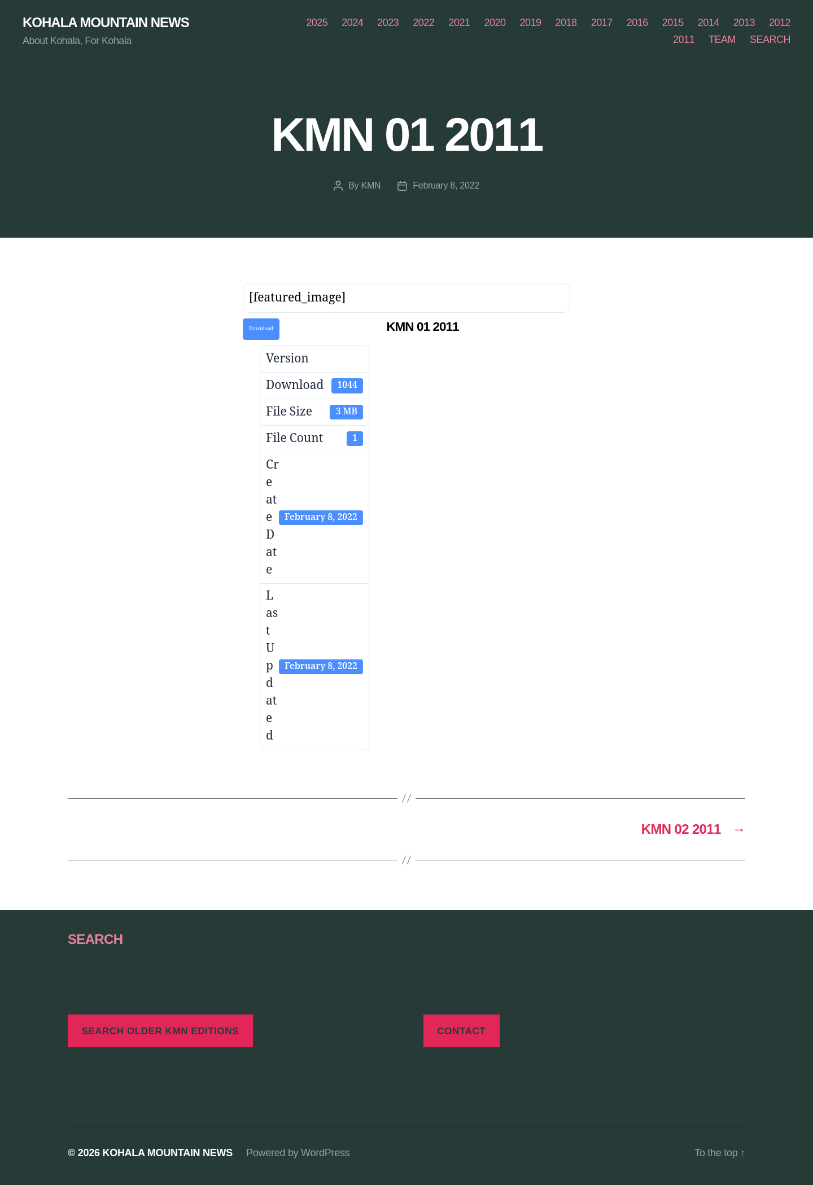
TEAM (722, 39)
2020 (494, 22)
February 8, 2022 (446, 185)
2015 (673, 22)
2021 (459, 22)
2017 (602, 22)
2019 (530, 22)
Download (261, 329)
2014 (708, 22)
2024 (352, 22)
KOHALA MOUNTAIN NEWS (106, 22)
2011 (683, 39)
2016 (637, 22)
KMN (371, 185)
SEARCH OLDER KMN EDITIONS (160, 1031)
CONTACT (461, 1031)
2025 (316, 22)
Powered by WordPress (297, 1152)
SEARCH (770, 39)
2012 (779, 22)
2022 (423, 22)
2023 (388, 22)
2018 (566, 22)
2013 (744, 22)
